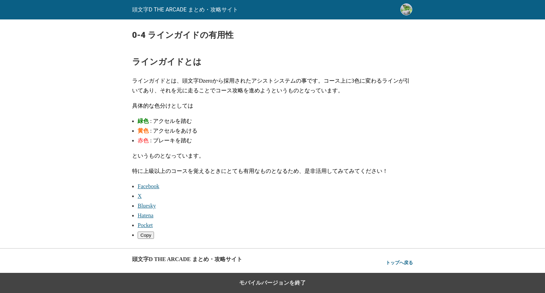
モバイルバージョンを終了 (272, 282)
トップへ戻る (399, 262)
